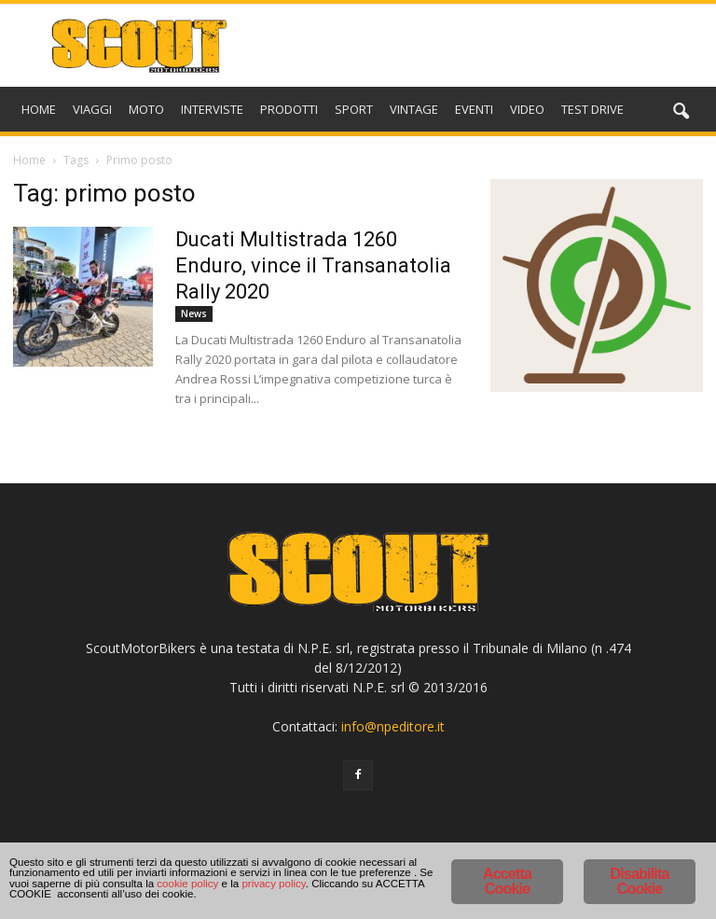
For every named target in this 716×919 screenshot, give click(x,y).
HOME (38, 109)
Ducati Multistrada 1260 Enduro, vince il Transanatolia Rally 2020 (313, 265)
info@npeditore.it (393, 726)
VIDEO (527, 109)
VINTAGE (414, 109)
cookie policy (296, 886)
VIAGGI (92, 109)
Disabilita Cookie (639, 852)
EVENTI (474, 109)
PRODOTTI (289, 109)
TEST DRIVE (592, 109)
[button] (680, 112)
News (194, 313)
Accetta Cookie (507, 852)
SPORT (354, 109)
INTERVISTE (212, 109)
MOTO (146, 109)
